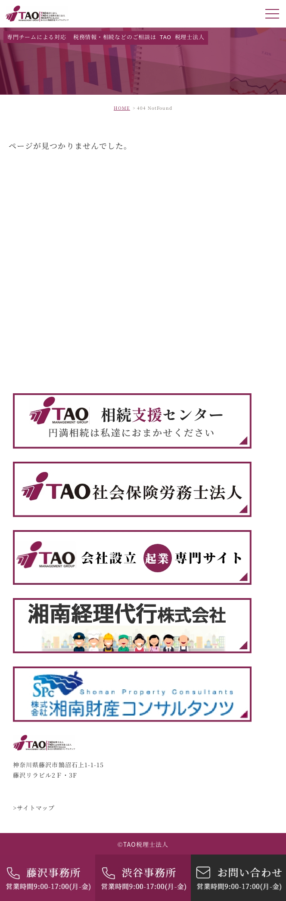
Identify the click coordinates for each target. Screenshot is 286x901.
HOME (122, 108)
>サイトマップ (34, 808)
